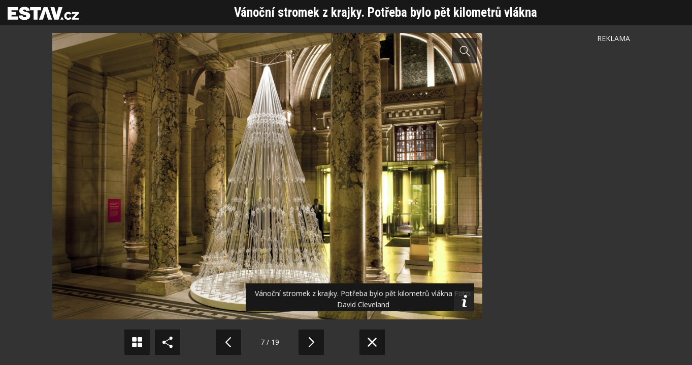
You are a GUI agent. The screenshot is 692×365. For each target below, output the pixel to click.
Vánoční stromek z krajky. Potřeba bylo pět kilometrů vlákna (385, 12)
